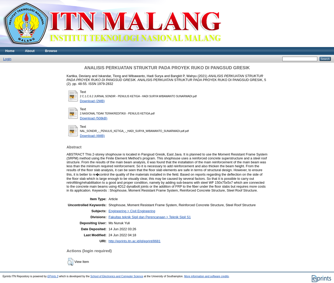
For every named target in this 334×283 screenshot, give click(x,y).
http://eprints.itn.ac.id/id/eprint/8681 (134, 241)
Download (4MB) (92, 136)
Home (10, 51)
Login (7, 59)
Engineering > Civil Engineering (132, 211)
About (30, 51)
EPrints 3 (52, 276)
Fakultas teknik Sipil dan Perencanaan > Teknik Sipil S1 (150, 217)
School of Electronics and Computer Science (116, 276)
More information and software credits (206, 276)
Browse (51, 51)
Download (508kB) (93, 118)
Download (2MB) (92, 101)
